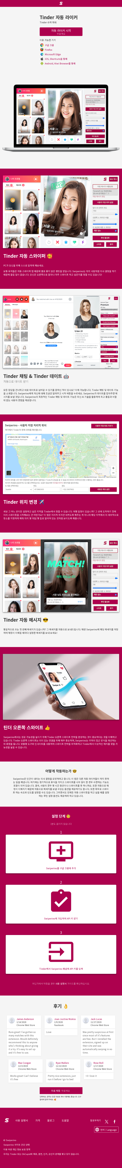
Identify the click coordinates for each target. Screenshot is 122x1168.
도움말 (65, 1120)
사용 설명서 (61, 983)
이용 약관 (7, 1149)
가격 (37, 1120)
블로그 (51, 1120)
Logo (6, 1118)
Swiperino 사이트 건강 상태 (16, 1144)
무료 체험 (60, 1090)
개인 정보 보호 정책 (21, 1149)
